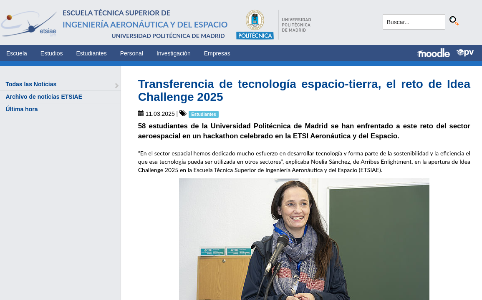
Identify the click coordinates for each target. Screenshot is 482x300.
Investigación (173, 53)
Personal (131, 53)
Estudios (51, 53)
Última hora (21, 109)
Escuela (16, 53)
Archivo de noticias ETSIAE (43, 96)
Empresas (217, 53)
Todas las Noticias (30, 84)
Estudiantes (91, 53)
